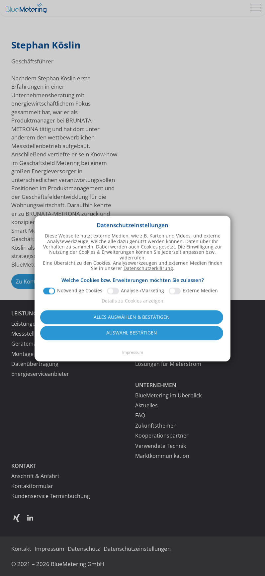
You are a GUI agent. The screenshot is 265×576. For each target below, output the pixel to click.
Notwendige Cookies (79, 296)
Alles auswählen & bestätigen (132, 322)
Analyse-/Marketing (142, 296)
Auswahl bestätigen (131, 338)
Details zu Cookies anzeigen (132, 306)
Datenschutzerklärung (148, 273)
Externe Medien (200, 296)
